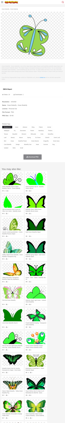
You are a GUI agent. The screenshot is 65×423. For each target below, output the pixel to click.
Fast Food (26, 412)
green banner (35, 141)
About (3, 419)
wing (33, 127)
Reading (29, 409)
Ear (39, 406)
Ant (8, 404)
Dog (34, 404)
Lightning (51, 401)
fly (15, 130)
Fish (49, 404)
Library (59, 409)
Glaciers (42, 401)
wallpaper (6, 130)
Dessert (17, 412)
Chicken (26, 404)
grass (12, 141)
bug (53, 144)
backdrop (41, 130)
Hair (55, 406)
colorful (47, 137)
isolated (6, 148)
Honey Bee (57, 404)
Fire (34, 401)
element (24, 134)
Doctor (35, 406)
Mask (8, 406)
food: (3, 412)
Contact (20, 419)
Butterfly (18, 404)
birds (14, 148)
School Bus (44, 409)
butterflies (50, 134)
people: (4, 406)
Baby (12, 406)
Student (9, 409)
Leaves (17, 401)
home (51, 406)
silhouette (33, 134)
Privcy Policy (14, 419)
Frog (53, 404)
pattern (41, 127)
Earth (30, 401)
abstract (25, 127)
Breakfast (8, 412)
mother (24, 406)
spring (29, 137)
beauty (13, 137)
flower (32, 130)
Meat (34, 412)
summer (45, 144)
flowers (50, 130)
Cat (22, 404)
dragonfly (46, 141)
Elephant (45, 404)
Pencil (33, 409)
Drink (21, 412)
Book (18, 409)
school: (4, 409)
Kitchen (55, 412)
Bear (11, 404)
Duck (37, 404)
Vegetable (49, 412)
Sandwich (39, 412)
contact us (42, 77)
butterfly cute (27, 144)
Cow (30, 404)
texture (6, 134)
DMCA (25, 419)
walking (47, 406)
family (19, 406)
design (18, 144)
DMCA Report (7, 89)
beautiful (14, 134)
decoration (23, 130)
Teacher (14, 409)
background (7, 127)
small (21, 148)
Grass (46, 401)
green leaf (57, 137)
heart (37, 144)
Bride (16, 406)
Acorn (8, 401)
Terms (8, 419)
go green (38, 137)
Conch (26, 401)
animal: (4, 404)
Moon (55, 401)
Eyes (42, 406)
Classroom (23, 409)
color (42, 134)
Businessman (30, 406)
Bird (14, 404)
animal (49, 127)
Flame (37, 401)
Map (49, 409)
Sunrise (60, 401)
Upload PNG (32, 419)
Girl (58, 406)
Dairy (13, 412)
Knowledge (54, 409)
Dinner (59, 412)
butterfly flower (22, 141)
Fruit (31, 412)
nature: (4, 401)
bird (5, 141)
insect (16, 127)
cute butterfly (7, 144)
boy (61, 406)
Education (38, 409)
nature (21, 137)
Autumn (13, 401)
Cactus (22, 401)
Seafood (44, 412)
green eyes (56, 141)
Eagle (40, 404)
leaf (5, 137)
